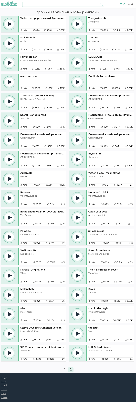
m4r (122, 3)
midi (131, 4)
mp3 (113, 4)
